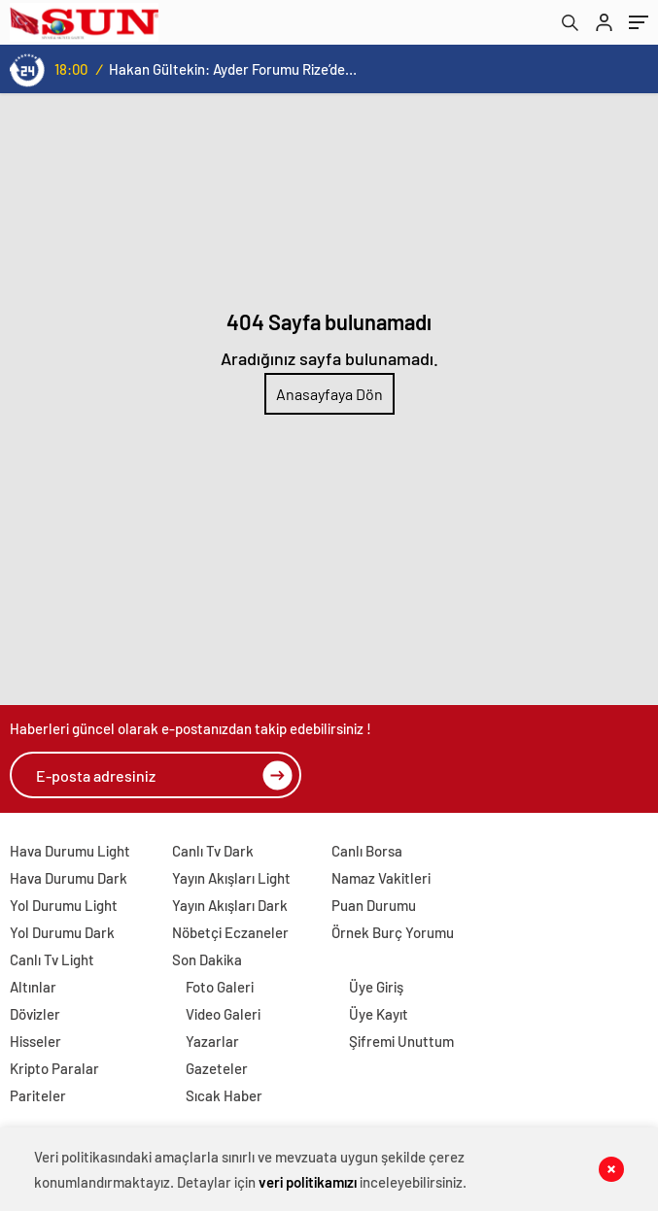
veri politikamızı (308, 1182)
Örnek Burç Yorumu (392, 932)
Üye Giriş (376, 986)
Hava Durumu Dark (68, 878)
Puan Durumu (373, 905)
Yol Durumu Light (64, 905)
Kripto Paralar (54, 1068)
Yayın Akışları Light (231, 878)
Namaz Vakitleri (381, 878)
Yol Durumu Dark (62, 932)
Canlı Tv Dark (213, 850)
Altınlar (33, 986)
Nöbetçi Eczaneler (230, 932)
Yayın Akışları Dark (230, 905)
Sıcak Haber (224, 1095)
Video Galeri (223, 1014)
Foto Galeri (220, 986)
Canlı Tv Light (52, 959)
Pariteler (38, 1095)
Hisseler (35, 1041)
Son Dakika (207, 959)
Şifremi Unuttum (401, 1041)
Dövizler (35, 1014)
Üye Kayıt (378, 1014)
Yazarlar (212, 1041)
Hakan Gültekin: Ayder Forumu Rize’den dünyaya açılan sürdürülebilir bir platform (233, 69)
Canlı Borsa (366, 850)
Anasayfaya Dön (329, 394)
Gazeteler (217, 1068)
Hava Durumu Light (70, 850)
